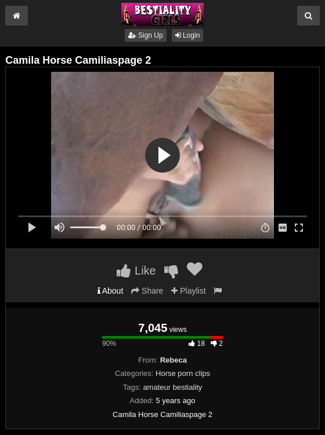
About (111, 290)
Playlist (188, 290)
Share (147, 290)
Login (187, 35)
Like (136, 270)
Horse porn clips (183, 373)
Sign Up (145, 35)
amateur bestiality (172, 387)
